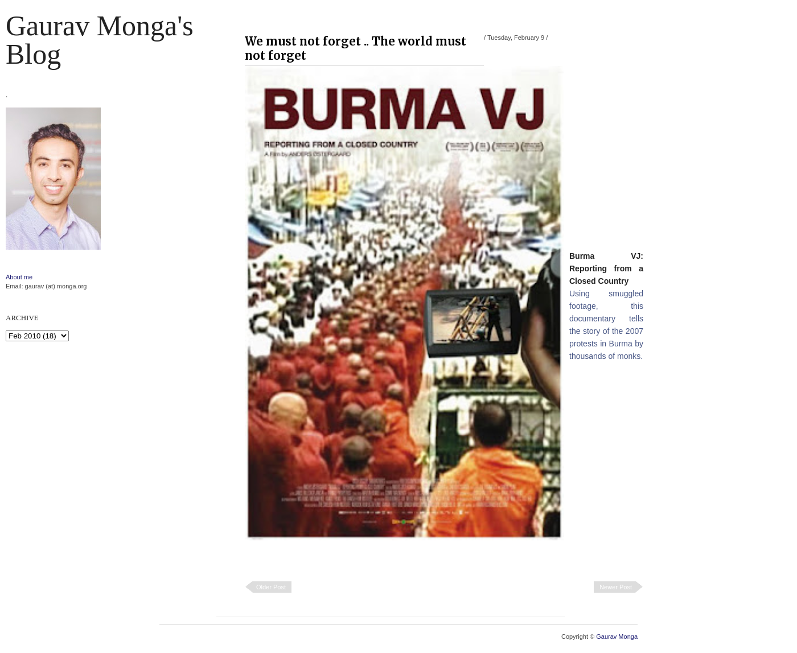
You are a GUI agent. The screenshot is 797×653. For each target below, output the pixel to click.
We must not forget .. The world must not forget (355, 48)
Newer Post (615, 587)
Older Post (271, 587)
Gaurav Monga (617, 636)
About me (19, 277)
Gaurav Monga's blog (100, 40)
